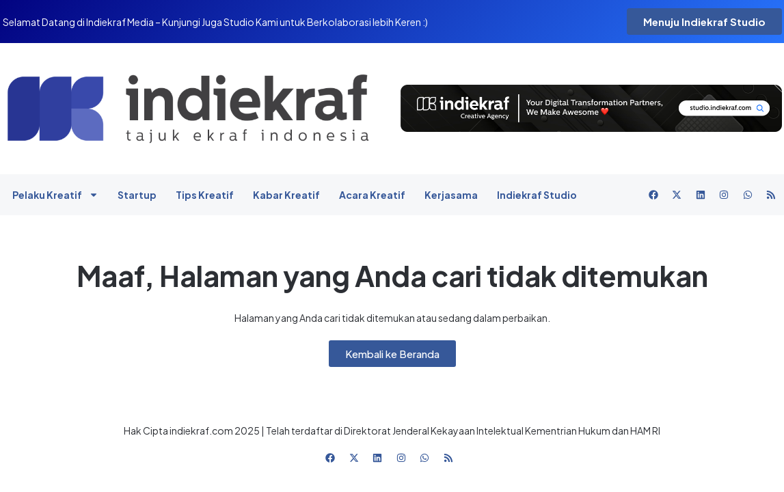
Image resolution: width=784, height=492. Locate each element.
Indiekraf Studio (537, 195)
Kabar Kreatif (286, 195)
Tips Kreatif (205, 195)
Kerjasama (451, 195)
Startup (137, 195)
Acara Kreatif (372, 195)
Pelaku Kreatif (55, 194)
